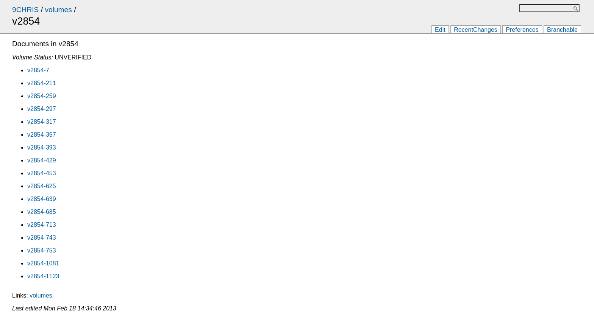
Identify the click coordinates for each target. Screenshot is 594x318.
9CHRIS (25, 10)
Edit (440, 29)
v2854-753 (41, 250)
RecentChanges (475, 29)
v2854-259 (41, 96)
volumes (58, 10)
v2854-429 (41, 160)
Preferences (522, 29)
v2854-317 (41, 121)
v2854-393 (41, 147)
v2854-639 (41, 199)
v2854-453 (41, 173)
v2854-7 (38, 70)
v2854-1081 (43, 263)
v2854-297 (41, 109)
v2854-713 (41, 224)
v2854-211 (41, 83)
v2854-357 (41, 134)
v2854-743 (41, 237)
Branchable (562, 29)
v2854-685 (41, 212)
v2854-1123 (43, 276)
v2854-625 (41, 186)
